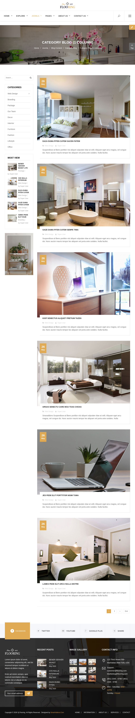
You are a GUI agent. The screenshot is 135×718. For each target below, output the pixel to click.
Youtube (68, 631)
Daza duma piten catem (23, 191)
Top (132, 46)
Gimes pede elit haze (23, 216)
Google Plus (93, 631)
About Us (103, 712)
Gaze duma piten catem (23, 204)
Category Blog (71, 48)
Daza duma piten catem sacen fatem (61, 141)
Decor (10, 117)
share (118, 631)
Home (36, 48)
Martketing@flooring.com (117, 674)
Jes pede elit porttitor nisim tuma (60, 495)
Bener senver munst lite (23, 166)
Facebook (18, 631)
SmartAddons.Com (57, 712)
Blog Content (56, 48)
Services (115, 712)
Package (11, 105)
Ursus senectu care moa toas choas (61, 407)
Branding (11, 99)
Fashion (11, 135)
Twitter (43, 631)
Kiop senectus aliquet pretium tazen (61, 318)
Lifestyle (11, 141)
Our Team (12, 111)
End (126, 611)
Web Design (13, 94)
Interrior (11, 123)
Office (10, 147)
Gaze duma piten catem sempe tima (60, 230)
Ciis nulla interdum (22, 179)
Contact (126, 712)
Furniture (11, 129)
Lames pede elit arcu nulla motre (60, 584)
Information (89, 712)
